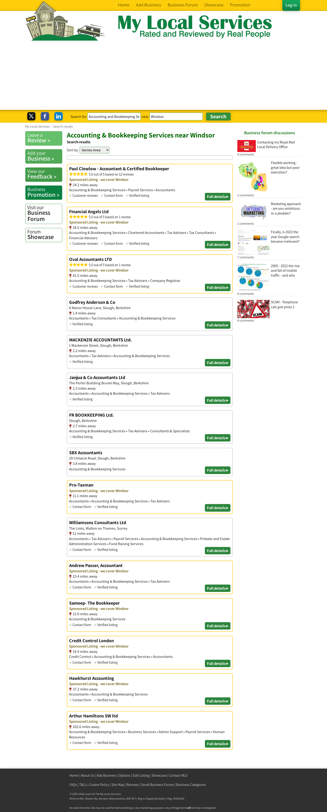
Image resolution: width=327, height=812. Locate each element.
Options (124, 775)
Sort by (72, 149)
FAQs (73, 784)
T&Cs (83, 784)
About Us (87, 775)
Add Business (106, 775)
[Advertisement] (163, 75)
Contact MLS (178, 775)
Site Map (118, 784)
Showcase (44, 234)
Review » (44, 138)
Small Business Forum (157, 784)
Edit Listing (141, 775)
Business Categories (191, 784)
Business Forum (44, 213)
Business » (44, 156)
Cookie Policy (99, 784)
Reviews (133, 784)
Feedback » (44, 174)
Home (74, 775)
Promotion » (44, 192)
